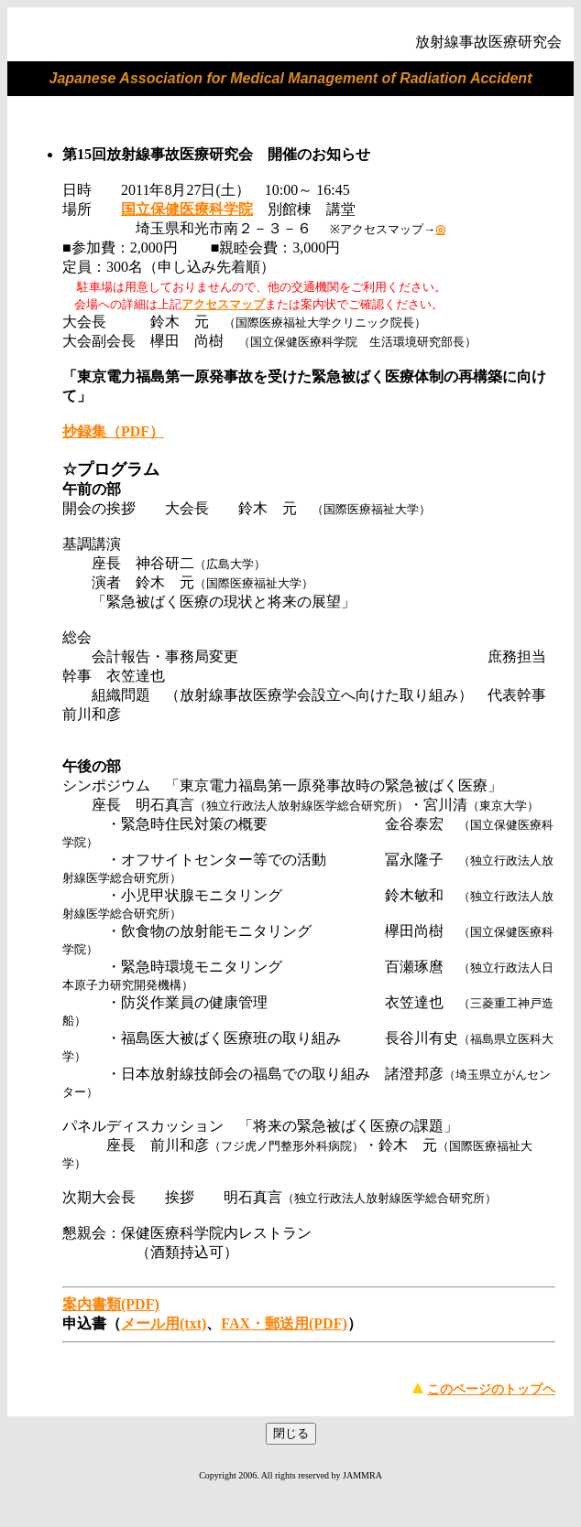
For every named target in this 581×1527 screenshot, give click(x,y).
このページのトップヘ (491, 1389)
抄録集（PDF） (113, 431)
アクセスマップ (223, 304)
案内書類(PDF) (110, 1304)
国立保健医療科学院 (187, 209)
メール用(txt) (163, 1323)
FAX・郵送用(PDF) (283, 1323)
